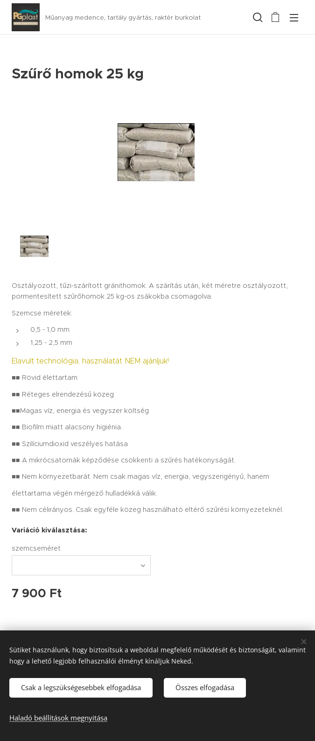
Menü (294, 17)
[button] (256, 17)
